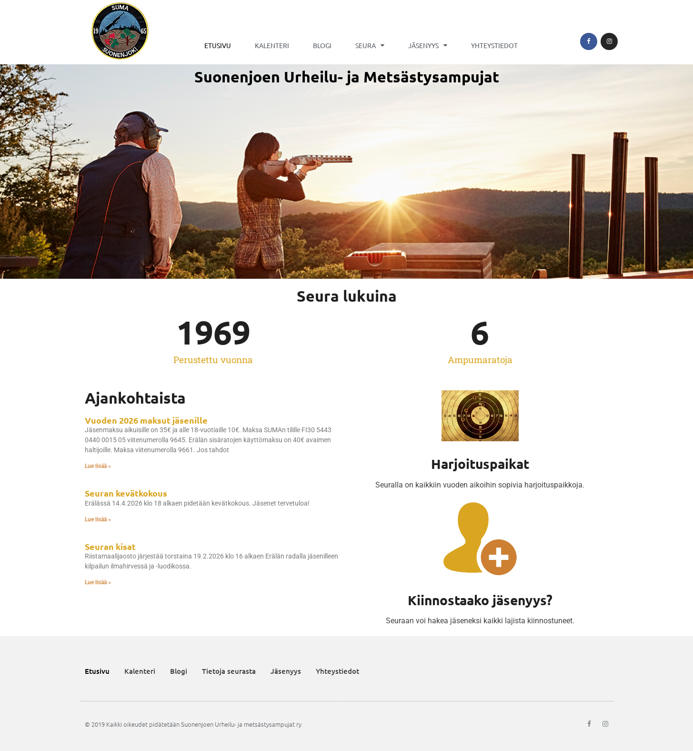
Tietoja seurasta (229, 671)
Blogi (322, 45)
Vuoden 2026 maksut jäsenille (146, 420)
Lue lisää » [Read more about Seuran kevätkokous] (98, 519)
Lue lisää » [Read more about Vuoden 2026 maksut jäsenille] (98, 466)
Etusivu (217, 45)
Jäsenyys (427, 45)
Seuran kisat (110, 546)
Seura (369, 45)
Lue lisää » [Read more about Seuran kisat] (98, 582)
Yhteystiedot (494, 45)
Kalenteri (272, 45)
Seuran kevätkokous (126, 492)
